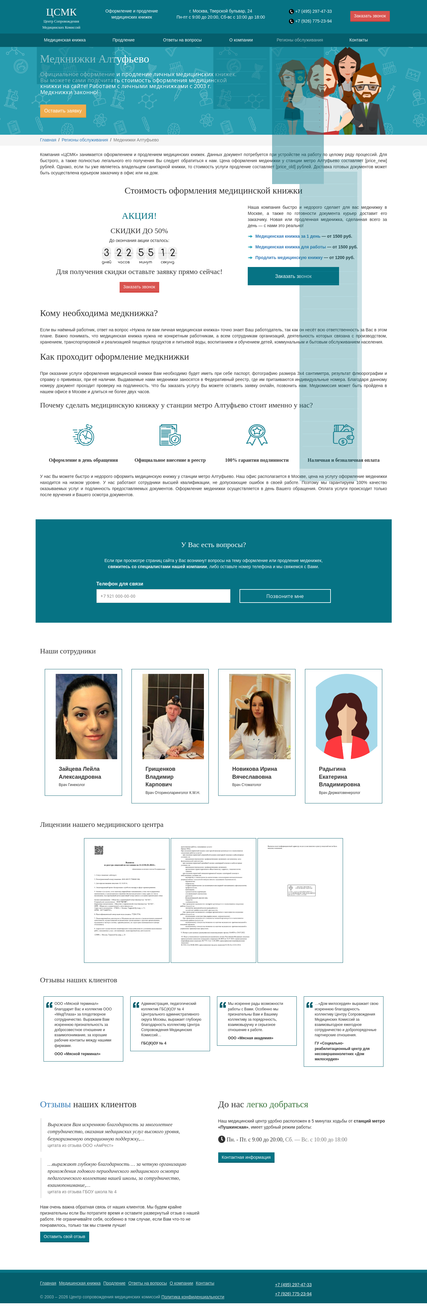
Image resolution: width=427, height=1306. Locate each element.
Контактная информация (246, 1159)
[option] (83, 735)
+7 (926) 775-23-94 (313, 21)
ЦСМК (61, 18)
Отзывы (55, 1107)
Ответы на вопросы (182, 41)
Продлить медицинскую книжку (289, 260)
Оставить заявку (63, 113)
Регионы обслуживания (300, 41)
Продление (124, 41)
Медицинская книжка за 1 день (287, 239)
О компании (241, 41)
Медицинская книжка (65, 41)
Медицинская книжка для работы (290, 249)
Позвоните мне (285, 599)
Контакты (358, 41)
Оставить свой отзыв (64, 1239)
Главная (48, 142)
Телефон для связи (119, 586)
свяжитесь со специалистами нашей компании (157, 569)
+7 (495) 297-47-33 (313, 11)
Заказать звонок (370, 15)
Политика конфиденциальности (192, 1299)
